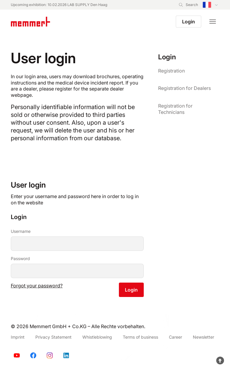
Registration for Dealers (184, 88)
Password (20, 258)
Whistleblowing (97, 337)
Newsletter (203, 337)
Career (175, 337)
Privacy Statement (53, 337)
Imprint (18, 337)
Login (188, 22)
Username (21, 231)
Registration (171, 71)
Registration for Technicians (175, 109)
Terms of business (140, 337)
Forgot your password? (37, 286)
